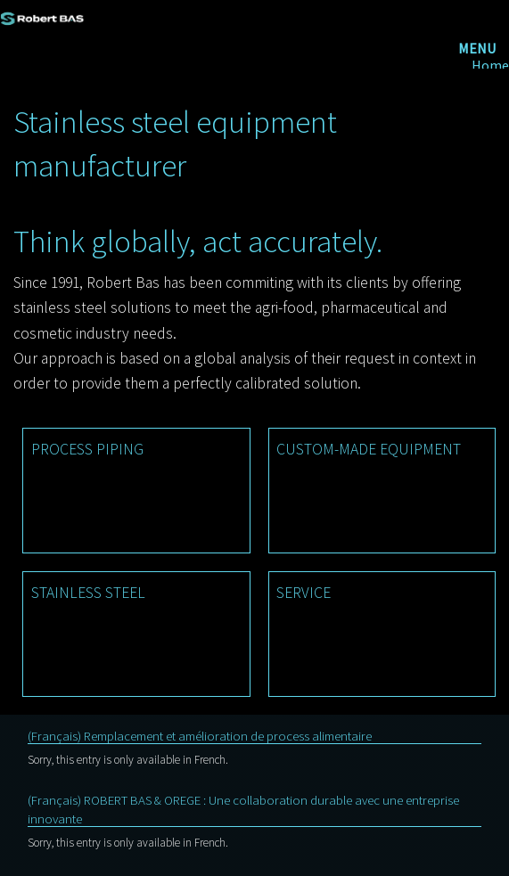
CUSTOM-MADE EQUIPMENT (368, 449)
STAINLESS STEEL (88, 592)
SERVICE (303, 592)
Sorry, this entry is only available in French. (128, 759)
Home (490, 65)
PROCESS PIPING (87, 449)
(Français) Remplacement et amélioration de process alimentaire (200, 735)
